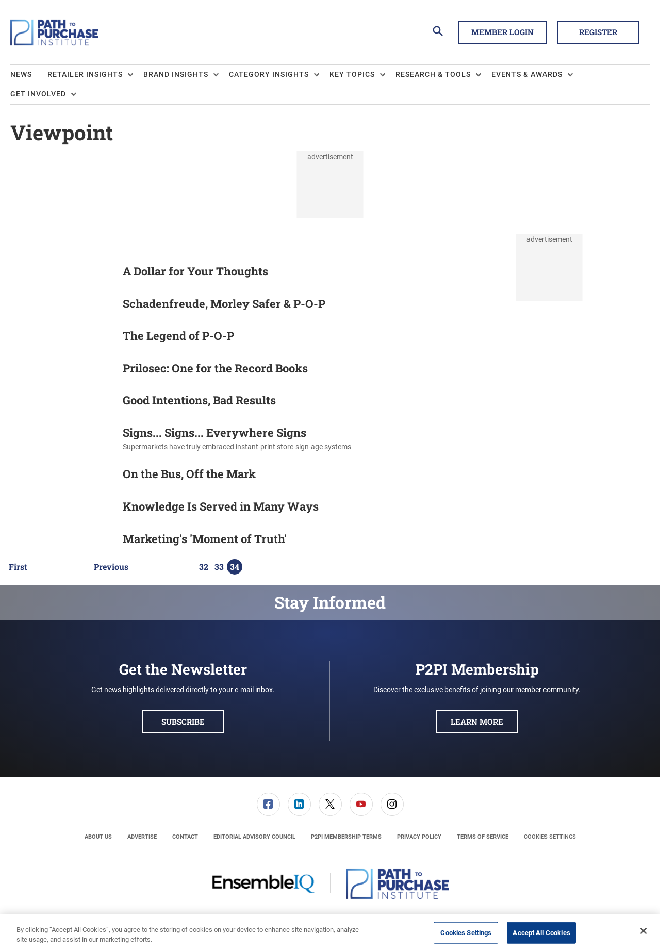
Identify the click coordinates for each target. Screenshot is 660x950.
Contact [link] (185, 836)
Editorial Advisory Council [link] (254, 836)
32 (203, 566)
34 (234, 566)
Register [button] (598, 32)
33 (219, 566)
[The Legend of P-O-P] (61, 337)
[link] (268, 804)
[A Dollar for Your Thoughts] (61, 273)
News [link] (21, 74)
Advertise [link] (142, 836)
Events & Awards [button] (527, 74)
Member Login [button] (502, 32)
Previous (111, 566)
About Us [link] (98, 836)
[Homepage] (54, 32)
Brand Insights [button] (175, 74)
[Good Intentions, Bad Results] (61, 402)
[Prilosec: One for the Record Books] (61, 370)
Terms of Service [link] (482, 836)
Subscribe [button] (183, 721)
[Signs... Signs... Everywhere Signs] (61, 439)
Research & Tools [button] (433, 74)
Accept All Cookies (541, 933)
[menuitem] (28, 75)
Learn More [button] (477, 721)
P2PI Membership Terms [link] (346, 836)
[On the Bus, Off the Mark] (61, 475)
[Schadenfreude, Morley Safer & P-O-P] (61, 305)
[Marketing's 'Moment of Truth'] (61, 540)
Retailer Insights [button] (85, 74)
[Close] (643, 931)
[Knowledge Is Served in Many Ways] (61, 508)
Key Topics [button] (352, 74)
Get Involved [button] (38, 94)
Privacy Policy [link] (419, 836)
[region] (330, 932)
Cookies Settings (550, 837)
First (18, 566)
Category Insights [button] (269, 74)
